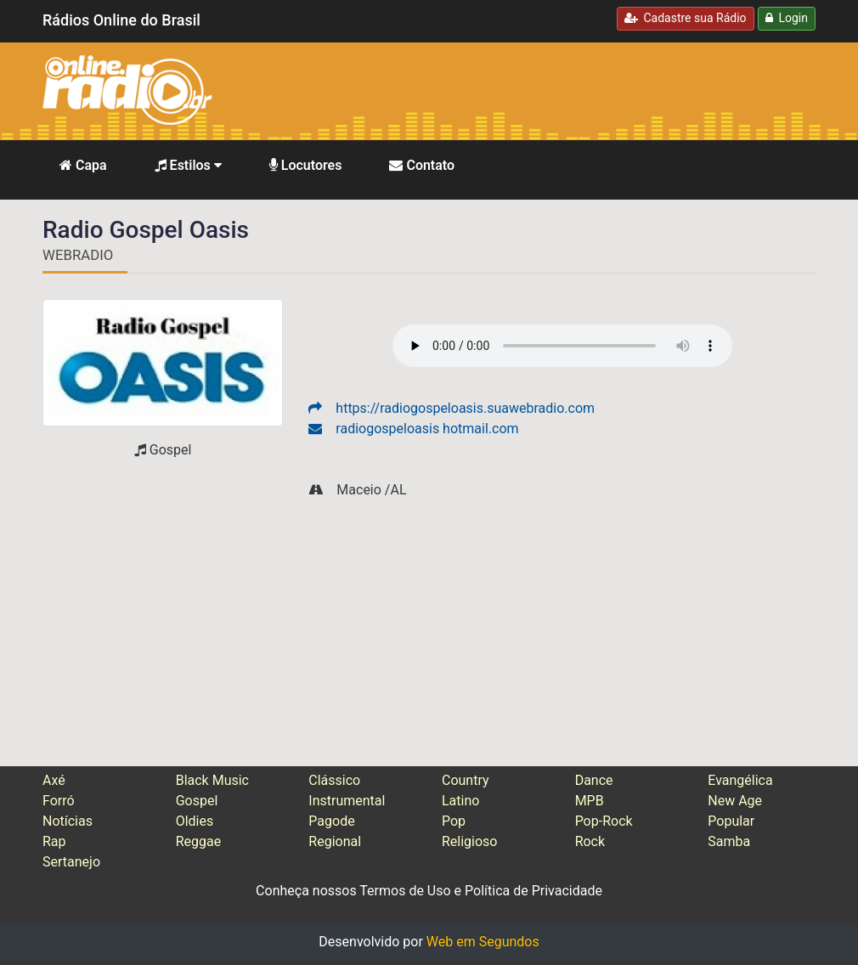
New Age (735, 801)
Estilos (188, 165)
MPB (589, 801)
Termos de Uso (404, 891)
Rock (590, 841)
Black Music (212, 780)
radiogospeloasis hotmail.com (413, 428)
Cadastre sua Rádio (685, 18)
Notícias (67, 821)
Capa (83, 165)
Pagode (331, 821)
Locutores (305, 165)
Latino (460, 801)
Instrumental (346, 801)
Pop (454, 821)
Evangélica (740, 780)
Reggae (199, 841)
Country (465, 780)
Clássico (334, 780)
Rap (54, 841)
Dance (594, 780)
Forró (58, 801)
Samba (729, 841)
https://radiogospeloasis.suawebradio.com (451, 408)
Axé (53, 780)
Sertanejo (71, 862)
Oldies (195, 821)
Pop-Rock (604, 821)
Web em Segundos (482, 942)
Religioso (470, 841)
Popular (731, 821)
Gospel (197, 801)
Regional (334, 841)
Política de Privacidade (533, 891)
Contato (421, 165)
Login (786, 18)
